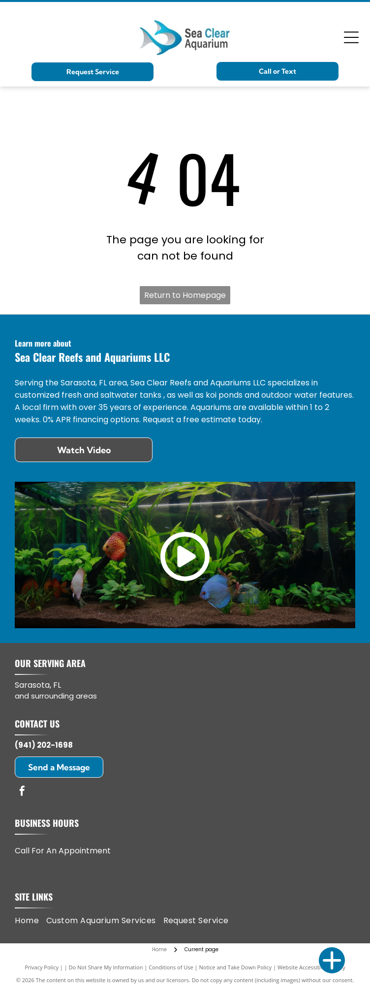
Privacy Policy (42, 967)
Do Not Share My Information (106, 967)
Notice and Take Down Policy (235, 967)
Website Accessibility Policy (311, 967)
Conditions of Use (171, 967)
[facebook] (22, 792)
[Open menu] (351, 37)
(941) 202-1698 (44, 745)
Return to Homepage (185, 295)
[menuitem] (30, 920)
